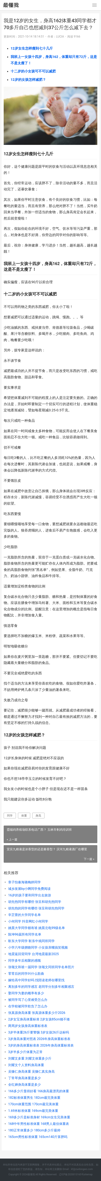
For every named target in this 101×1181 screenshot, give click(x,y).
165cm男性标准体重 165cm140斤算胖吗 (37, 1137)
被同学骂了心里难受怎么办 (27, 1000)
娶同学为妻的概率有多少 (26, 993)
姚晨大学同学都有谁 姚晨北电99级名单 (36, 928)
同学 (10, 815)
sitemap (88, 1174)
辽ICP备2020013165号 (71, 1174)
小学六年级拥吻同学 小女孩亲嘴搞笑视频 (38, 947)
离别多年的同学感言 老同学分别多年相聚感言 (41, 987)
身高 (38, 815)
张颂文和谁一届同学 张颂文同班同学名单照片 (41, 967)
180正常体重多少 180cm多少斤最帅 (34, 1130)
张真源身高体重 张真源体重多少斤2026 (36, 1013)
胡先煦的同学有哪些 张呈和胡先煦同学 (36, 908)
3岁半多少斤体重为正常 (25, 1052)
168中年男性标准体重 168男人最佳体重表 (38, 1124)
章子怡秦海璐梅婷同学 (24, 882)
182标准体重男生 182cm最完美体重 (34, 1098)
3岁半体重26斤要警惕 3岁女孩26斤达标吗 (38, 1032)
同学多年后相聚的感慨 (24, 960)
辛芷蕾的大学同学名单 (24, 915)
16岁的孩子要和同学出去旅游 (29, 895)
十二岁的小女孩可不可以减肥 (33, 71)
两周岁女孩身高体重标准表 (27, 1026)
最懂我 (31, 1174)
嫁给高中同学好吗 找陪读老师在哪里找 (36, 980)
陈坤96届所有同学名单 (24, 934)
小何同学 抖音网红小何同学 (28, 921)
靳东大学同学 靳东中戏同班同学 (31, 941)
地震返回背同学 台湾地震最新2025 (33, 954)
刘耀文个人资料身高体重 (26, 1065)
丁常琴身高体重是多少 (24, 1078)
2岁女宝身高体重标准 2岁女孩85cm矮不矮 (39, 1019)
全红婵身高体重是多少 (24, 1085)
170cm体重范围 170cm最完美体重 (33, 1104)
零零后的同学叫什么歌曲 (26, 974)
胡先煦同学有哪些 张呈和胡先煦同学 (34, 902)
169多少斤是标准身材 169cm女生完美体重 (39, 1117)
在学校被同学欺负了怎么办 (27, 1006)
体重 (24, 815)
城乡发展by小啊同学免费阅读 (29, 889)
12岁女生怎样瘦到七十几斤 (32, 48)
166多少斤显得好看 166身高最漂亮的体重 (38, 1091)
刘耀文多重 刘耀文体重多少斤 (29, 1058)
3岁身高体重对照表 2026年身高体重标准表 (39, 1039)
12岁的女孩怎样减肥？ (28, 80)
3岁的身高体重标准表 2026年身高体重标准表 (41, 1045)
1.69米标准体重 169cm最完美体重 (33, 1111)
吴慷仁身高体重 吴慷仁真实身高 (31, 1071)
